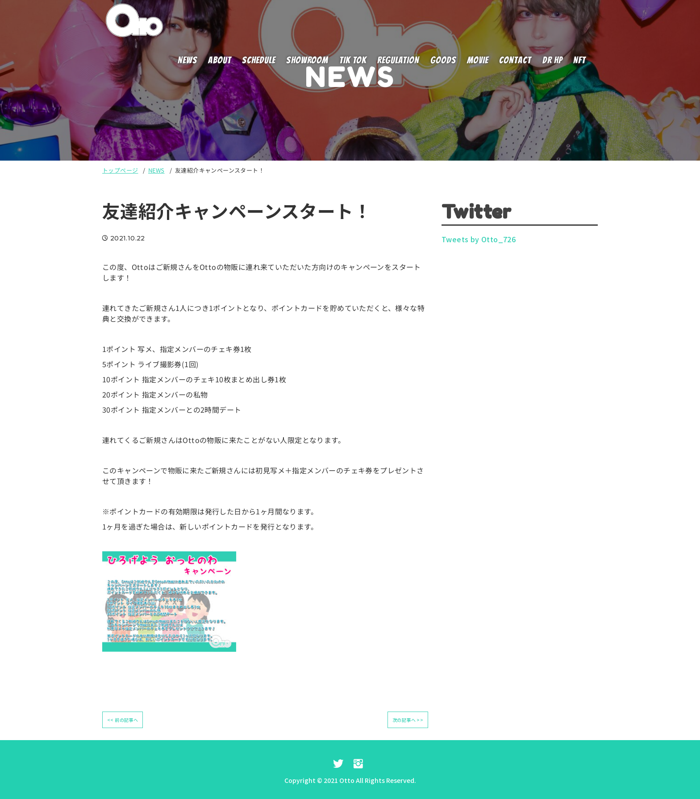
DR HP (552, 60)
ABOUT (219, 60)
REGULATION (398, 60)
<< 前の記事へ (122, 719)
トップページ (120, 170)
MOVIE (477, 60)
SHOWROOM (307, 60)
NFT (579, 60)
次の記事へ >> (407, 719)
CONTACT (515, 60)
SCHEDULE (258, 60)
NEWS (187, 60)
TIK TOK (353, 60)
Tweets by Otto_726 (479, 239)
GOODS (443, 60)
